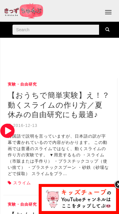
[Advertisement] (60, 58)
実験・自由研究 (22, 84)
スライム (22, 182)
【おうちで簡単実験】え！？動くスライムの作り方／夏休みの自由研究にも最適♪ (59, 105)
